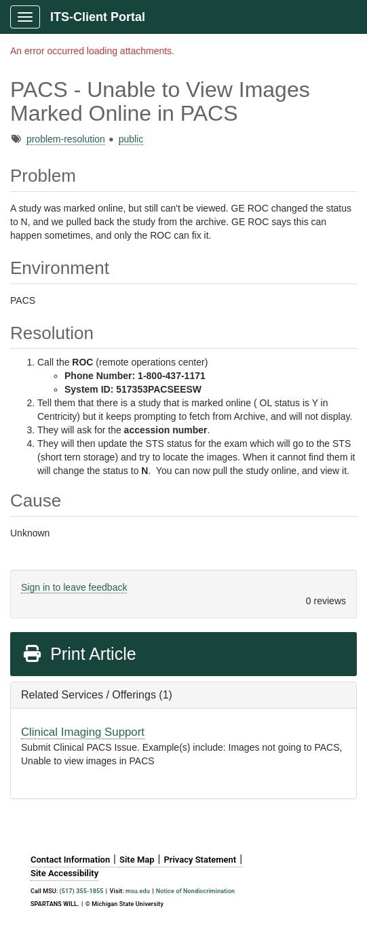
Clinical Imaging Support (82, 732)
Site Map (137, 859)
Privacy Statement (199, 859)
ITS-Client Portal (97, 17)
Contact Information (70, 859)
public (131, 139)
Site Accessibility (64, 873)
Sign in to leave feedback (74, 587)
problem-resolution (65, 139)
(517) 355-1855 (82, 891)
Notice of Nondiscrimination (195, 891)
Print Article (79, 653)
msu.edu (137, 891)
